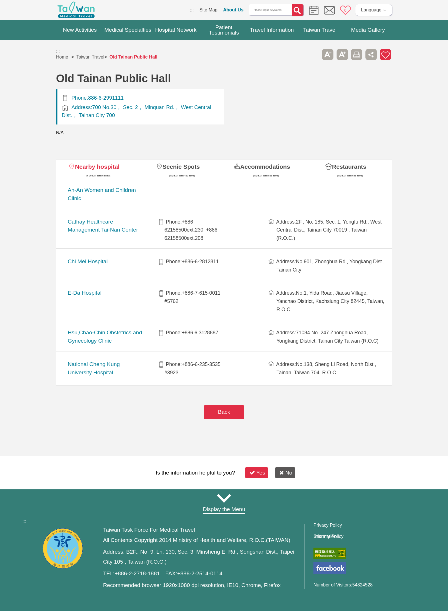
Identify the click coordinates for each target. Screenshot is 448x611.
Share (371, 54)
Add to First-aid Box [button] (385, 54)
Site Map (208, 9)
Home (62, 57)
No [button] (285, 473)
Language (371, 9)
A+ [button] (342, 54)
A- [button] (327, 54)
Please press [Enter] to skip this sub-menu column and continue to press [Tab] (313, 54)
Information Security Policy (328, 536)
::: (192, 9)
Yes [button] (257, 473)
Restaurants (349, 166)
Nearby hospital (97, 166)
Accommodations (265, 166)
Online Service (329, 10)
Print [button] (356, 54)
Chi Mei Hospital (88, 261)
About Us (233, 9)
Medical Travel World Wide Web (76, 11)
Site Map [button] (224, 498)
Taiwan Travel (90, 57)
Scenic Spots (181, 166)
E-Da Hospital (84, 293)
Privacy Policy (327, 525)
